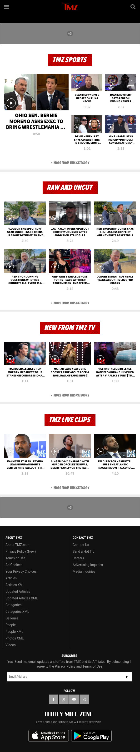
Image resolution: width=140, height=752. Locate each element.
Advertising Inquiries (88, 565)
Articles (11, 578)
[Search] (133, 6)
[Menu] (6, 6)
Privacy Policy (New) (20, 551)
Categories (13, 605)
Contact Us (81, 545)
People (10, 625)
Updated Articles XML (21, 598)
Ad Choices (13, 565)
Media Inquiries (84, 571)
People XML (14, 632)
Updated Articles (17, 591)
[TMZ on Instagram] (84, 699)
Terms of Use (15, 558)
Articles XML (15, 585)
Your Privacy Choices (21, 571)
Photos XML (14, 638)
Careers (78, 558)
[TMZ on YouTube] (74, 699)
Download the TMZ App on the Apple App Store (48, 736)
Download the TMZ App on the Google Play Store (91, 736)
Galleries (11, 618)
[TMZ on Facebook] (53, 699)
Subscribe (127, 676)
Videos (10, 645)
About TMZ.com (17, 545)
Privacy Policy (65, 666)
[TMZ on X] (64, 699)
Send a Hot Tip (83, 551)
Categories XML (17, 611)
